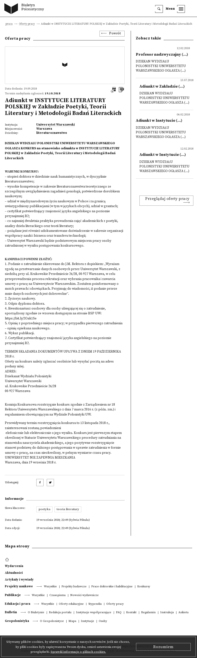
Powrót (115, 33)
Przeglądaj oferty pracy (167, 198)
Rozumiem (163, 646)
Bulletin (11, 612)
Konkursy (143, 586)
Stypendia (95, 604)
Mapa (72, 621)
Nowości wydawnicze (84, 595)
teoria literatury (68, 509)
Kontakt (131, 612)
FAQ (118, 612)
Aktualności (14, 573)
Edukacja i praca (17, 604)
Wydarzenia (14, 566)
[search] (159, 9)
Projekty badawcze (74, 586)
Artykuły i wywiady (19, 580)
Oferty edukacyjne (71, 604)
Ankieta (183, 612)
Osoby (103, 621)
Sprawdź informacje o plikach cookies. (78, 652)
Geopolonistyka (17, 621)
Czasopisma (57, 595)
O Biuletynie (36, 612)
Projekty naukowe (19, 586)
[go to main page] (25, 9)
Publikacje (13, 595)
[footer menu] (7, 559)
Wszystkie (50, 586)
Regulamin (148, 612)
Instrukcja (167, 612)
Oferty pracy (27, 24)
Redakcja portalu (60, 612)
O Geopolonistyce (52, 621)
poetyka (44, 509)
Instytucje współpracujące (93, 612)
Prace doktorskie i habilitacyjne (112, 586)
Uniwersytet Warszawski (55, 125)
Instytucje (87, 621)
